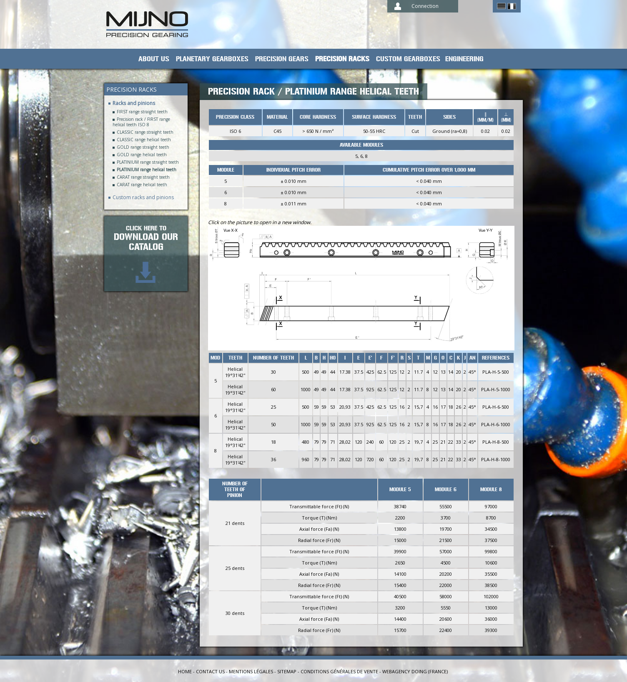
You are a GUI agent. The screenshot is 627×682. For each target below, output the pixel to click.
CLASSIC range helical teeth (144, 139)
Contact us (210, 671)
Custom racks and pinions (143, 197)
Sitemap (286, 671)
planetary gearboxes (212, 59)
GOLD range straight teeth (143, 147)
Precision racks (342, 59)
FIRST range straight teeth (142, 112)
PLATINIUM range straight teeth (148, 162)
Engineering (464, 59)
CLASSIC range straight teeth (145, 132)
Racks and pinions (134, 103)
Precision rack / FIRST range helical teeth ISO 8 (141, 122)
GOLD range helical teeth (142, 154)
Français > (511, 6)
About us (153, 59)
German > (501, 6)
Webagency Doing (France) (415, 671)
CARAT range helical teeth (142, 184)
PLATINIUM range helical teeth (146, 169)
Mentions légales (251, 671)
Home (185, 671)
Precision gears (281, 59)
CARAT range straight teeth (143, 177)
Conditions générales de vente (339, 671)
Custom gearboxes (408, 59)
